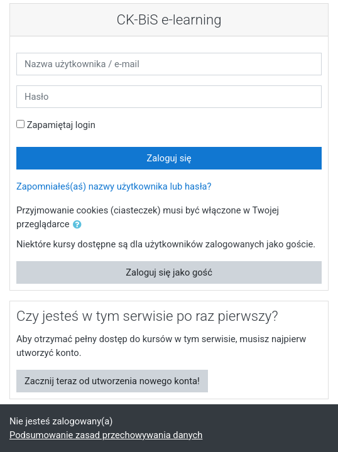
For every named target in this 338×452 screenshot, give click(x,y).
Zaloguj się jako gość (169, 272)
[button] (80, 224)
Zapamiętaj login (61, 125)
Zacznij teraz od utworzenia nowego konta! (112, 381)
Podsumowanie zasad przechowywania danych (105, 435)
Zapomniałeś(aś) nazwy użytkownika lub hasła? (114, 186)
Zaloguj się (168, 158)
